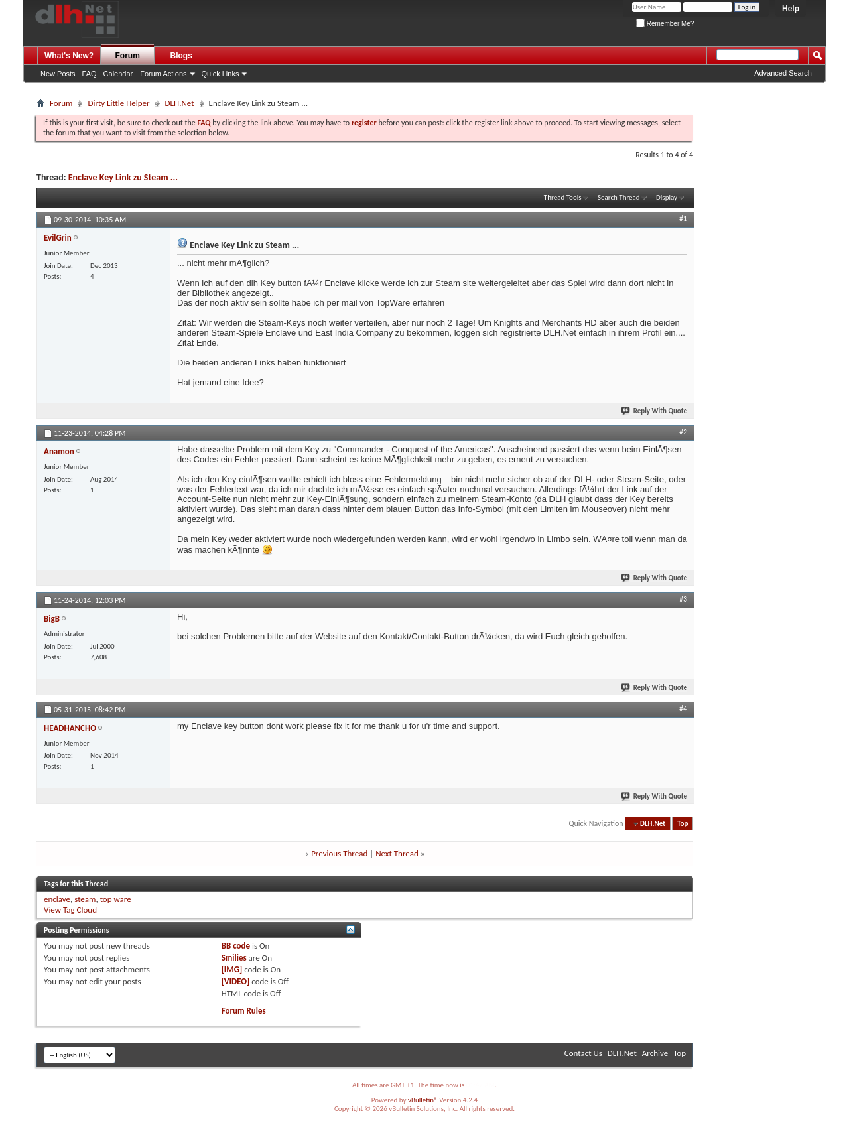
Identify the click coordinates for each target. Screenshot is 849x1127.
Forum (127, 55)
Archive (655, 1053)
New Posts (58, 74)
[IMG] (232, 969)
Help (790, 8)
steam (85, 899)
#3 (683, 599)
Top (682, 823)
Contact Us (583, 1053)
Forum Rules (244, 1011)
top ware (115, 899)
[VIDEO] (236, 981)
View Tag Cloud (70, 910)
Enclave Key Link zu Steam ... (123, 177)
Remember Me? (665, 23)
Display (666, 197)
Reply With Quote (654, 411)
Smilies (234, 957)
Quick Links (220, 74)
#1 (683, 218)
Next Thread (397, 853)
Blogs (181, 55)
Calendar (118, 74)
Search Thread (619, 197)
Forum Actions (163, 74)
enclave (57, 899)
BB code (236, 946)
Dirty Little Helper (118, 103)
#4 (683, 708)
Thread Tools (563, 197)
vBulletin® (423, 1100)
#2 (683, 431)
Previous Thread (339, 853)
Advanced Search (783, 73)
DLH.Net (179, 103)
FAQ (89, 74)
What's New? (69, 55)
